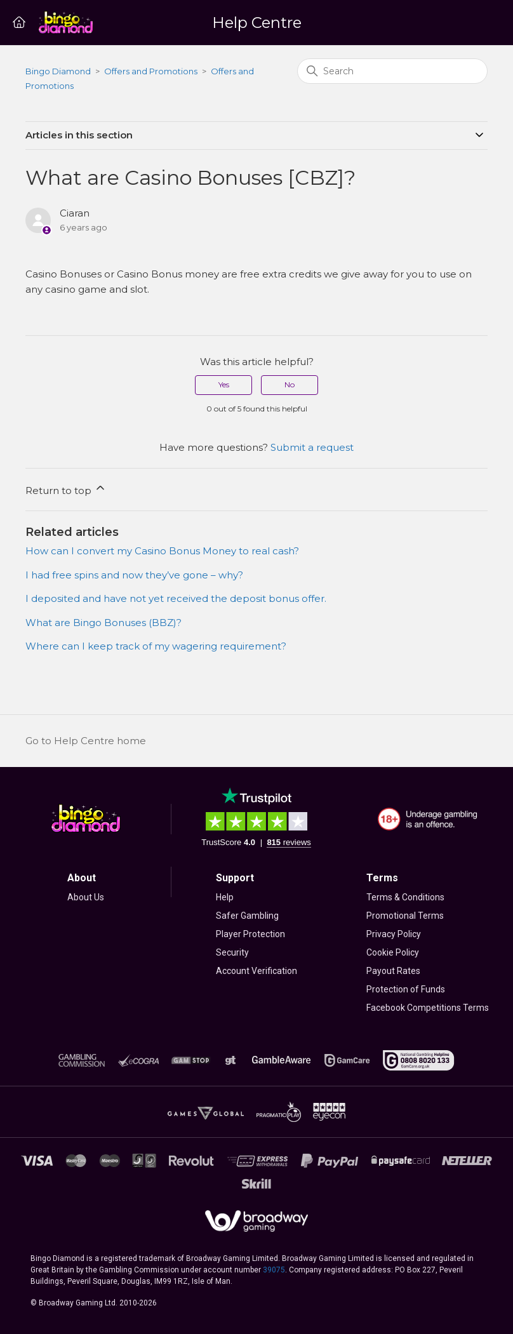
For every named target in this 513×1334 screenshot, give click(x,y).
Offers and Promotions (150, 71)
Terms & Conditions (405, 897)
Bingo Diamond (58, 71)
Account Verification (256, 971)
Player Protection (250, 934)
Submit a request (312, 447)
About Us (85, 897)
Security (232, 952)
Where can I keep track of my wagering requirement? (155, 646)
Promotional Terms (405, 915)
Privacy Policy (393, 934)
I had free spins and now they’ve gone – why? (134, 575)
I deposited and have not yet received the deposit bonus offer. (175, 598)
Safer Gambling (247, 915)
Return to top (66, 489)
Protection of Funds (405, 989)
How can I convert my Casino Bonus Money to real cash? (162, 551)
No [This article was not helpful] (289, 384)
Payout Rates (393, 971)
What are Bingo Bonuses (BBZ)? (103, 623)
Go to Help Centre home (85, 741)
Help (225, 897)
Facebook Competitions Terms (427, 1008)
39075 (274, 1269)
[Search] (392, 71)
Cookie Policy (392, 952)
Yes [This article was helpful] (223, 384)
